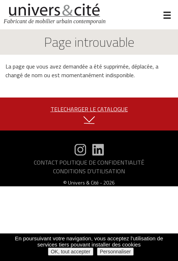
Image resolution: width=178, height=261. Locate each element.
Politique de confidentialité (101, 162)
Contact (46, 162)
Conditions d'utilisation (89, 171)
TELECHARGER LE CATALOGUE (89, 109)
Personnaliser (115, 251)
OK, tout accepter (70, 251)
